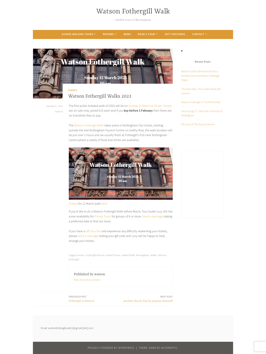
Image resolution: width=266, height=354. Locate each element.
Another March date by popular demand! (148, 299)
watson (59, 111)
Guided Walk (128, 255)
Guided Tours (113, 255)
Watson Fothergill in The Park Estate (201, 102)
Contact (198, 34)
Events (73, 90)
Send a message (152, 216)
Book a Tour (146, 34)
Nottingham (142, 255)
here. (104, 203)
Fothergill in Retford (81, 299)
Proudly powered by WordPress (111, 347)
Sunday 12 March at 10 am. (145, 106)
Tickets (167, 106)
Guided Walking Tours (77, 34)
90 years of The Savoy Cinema (197, 124)
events (80, 255)
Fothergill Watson (95, 255)
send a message (88, 236)
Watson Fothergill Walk (133, 12)
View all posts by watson (87, 279)
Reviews (108, 34)
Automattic (169, 347)
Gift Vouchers (175, 34)
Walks (153, 255)
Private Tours (102, 216)
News (127, 34)
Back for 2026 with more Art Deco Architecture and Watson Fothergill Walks (200, 76)
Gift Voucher (93, 231)
